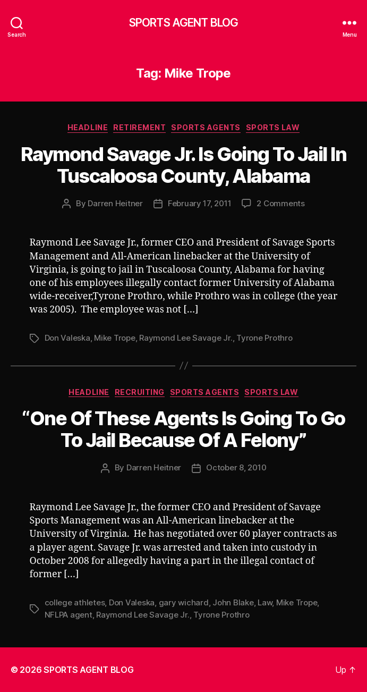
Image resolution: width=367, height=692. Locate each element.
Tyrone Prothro (264, 338)
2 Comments (280, 203)
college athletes (75, 602)
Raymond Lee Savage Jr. (185, 338)
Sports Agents (206, 127)
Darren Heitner (115, 203)
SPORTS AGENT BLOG (183, 22)
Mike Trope (114, 338)
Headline (87, 127)
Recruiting (140, 391)
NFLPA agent (68, 615)
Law (265, 602)
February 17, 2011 (200, 203)
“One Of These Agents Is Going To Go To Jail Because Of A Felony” (183, 429)
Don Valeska (67, 338)
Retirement (139, 127)
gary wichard (184, 602)
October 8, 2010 (236, 467)
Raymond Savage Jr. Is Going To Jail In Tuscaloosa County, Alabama (183, 165)
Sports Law (273, 127)
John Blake (232, 602)
